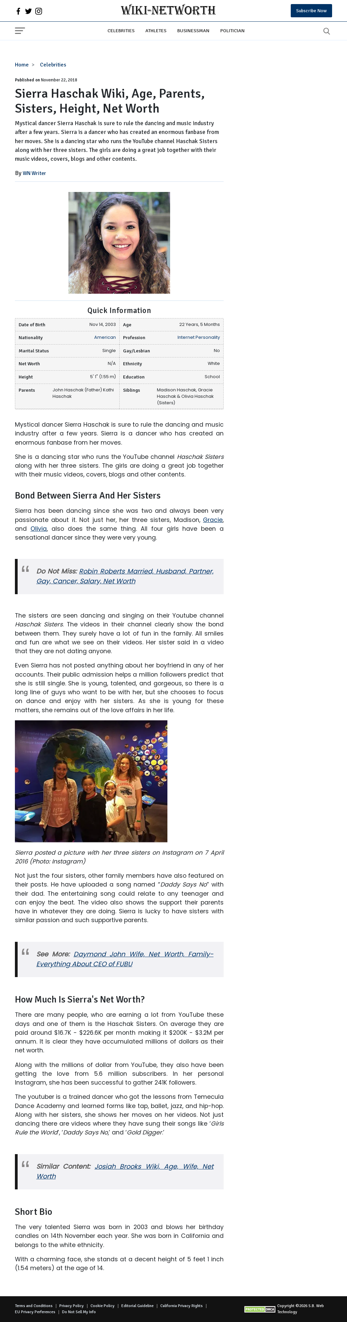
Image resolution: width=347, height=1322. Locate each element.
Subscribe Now (311, 11)
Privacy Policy (71, 1305)
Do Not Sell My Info (79, 1312)
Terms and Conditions (34, 1305)
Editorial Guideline (137, 1305)
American (105, 337)
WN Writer (34, 173)
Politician (232, 30)
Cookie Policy (102, 1305)
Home (22, 64)
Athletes (155, 30)
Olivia (38, 529)
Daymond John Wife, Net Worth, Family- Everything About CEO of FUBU (124, 959)
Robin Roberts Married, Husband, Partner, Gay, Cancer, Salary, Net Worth (124, 576)
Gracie (213, 520)
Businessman (193, 30)
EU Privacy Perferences (35, 1312)
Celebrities (121, 30)
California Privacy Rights (181, 1305)
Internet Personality (199, 337)
